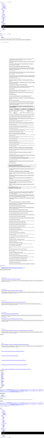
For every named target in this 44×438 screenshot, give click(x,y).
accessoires (1, 265)
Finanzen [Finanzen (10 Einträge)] (25, 389)
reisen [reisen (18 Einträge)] (34, 390)
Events (3, 416)
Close (0, 408)
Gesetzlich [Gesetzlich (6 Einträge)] (32, 389)
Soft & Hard (4, 7)
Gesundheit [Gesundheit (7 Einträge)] (34, 389)
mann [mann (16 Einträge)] (18, 390)
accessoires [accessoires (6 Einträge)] (4, 389)
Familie (2, 376)
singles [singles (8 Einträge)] (43, 390)
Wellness (2, 386)
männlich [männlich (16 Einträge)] (26, 390)
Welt (3, 431)
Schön (2, 25)
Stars (3, 12)
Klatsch (2, 415)
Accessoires (3, 277)
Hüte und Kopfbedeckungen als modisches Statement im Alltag (10, 313)
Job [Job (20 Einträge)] (42, 389)
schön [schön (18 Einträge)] (40, 390)
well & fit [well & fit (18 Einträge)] (16, 391)
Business (2, 3)
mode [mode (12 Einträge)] (19, 390)
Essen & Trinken (4, 423)
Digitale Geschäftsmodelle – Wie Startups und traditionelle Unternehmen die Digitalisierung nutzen (15, 344)
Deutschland (2, 374)
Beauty (3, 26)
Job (3, 4)
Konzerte (4, 10)
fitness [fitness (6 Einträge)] (27, 389)
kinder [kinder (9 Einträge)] (4, 390)
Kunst (3, 11)
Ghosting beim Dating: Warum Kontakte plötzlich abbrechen (9, 355)
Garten (3, 13)
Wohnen (4, 15)
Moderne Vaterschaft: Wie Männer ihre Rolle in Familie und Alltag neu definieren (12, 351)
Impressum (2, 395)
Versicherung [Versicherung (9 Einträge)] (5, 391)
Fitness (3, 28)
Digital (2, 5)
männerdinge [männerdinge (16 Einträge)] (23, 390)
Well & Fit (2, 385)
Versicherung (4, 411)
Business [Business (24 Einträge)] (10, 389)
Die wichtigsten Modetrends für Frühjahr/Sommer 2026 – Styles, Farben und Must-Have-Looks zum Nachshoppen (17, 330)
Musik (3, 418)
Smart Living (4, 6)
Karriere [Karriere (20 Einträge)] (1, 390)
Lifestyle (4, 14)
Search (10, 437)
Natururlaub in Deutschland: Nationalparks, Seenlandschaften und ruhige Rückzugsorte (13, 360)
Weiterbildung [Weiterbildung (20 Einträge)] (12, 391)
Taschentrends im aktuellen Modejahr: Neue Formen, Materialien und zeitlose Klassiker (13, 302)
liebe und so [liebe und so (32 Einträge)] (14, 390)
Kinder (3, 20)
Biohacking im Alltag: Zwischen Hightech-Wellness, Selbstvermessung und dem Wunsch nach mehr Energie (16, 369)
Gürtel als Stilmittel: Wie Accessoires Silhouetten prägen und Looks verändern (12, 318)
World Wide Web (5, 8)
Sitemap (2, 396)
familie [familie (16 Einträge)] (22, 389)
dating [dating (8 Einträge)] (13, 389)
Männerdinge (2, 381)
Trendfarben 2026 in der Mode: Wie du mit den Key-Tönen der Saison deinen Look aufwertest (14, 364)
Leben (2, 419)
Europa (3, 23)
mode (3, 265)
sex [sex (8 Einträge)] (41, 390)
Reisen (2, 22)
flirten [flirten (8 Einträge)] (28, 389)
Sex (3, 427)
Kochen (3, 17)
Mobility (4, 421)
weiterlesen (8, 281)
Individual (4, 24)
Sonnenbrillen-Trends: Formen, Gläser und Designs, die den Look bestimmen (12, 290)
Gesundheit (4, 29)
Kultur (2, 9)
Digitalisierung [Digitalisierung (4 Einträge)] (18, 389)
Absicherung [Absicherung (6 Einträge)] (1, 389)
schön (4, 265)
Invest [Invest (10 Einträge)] (40, 389)
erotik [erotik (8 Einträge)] (20, 389)
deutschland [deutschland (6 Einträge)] (15, 389)
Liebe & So (2, 424)
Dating (3, 19)
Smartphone (4, 413)
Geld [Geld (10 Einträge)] (30, 389)
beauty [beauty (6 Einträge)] (6, 389)
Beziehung (4, 18)
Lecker (2, 16)
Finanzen (4, 410)
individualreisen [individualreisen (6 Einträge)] (38, 389)
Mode (3, 27)
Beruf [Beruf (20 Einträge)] (8, 389)
